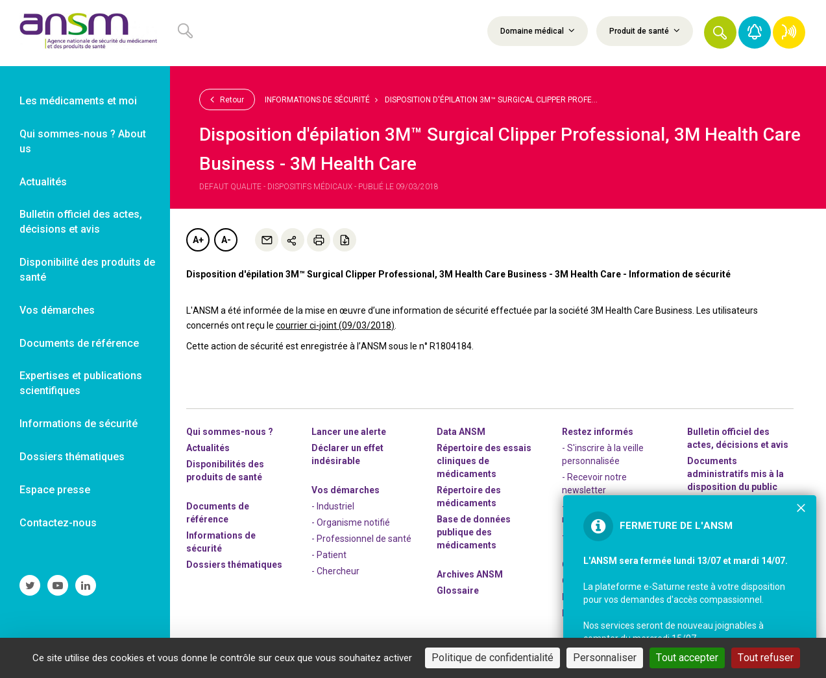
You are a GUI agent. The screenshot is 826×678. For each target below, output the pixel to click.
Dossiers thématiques (234, 564)
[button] (720, 32)
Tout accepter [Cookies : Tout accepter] (687, 657)
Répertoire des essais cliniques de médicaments (484, 461)
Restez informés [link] (597, 432)
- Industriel (332, 506)
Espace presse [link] (54, 490)
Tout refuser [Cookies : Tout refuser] (766, 657)
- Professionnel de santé (361, 538)
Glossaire (458, 590)
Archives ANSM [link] (470, 574)
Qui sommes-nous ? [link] (229, 432)
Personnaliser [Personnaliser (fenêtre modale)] (605, 657)
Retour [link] (227, 99)
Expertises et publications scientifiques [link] (80, 383)
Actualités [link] (43, 182)
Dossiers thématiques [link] (72, 456)
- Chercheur (335, 571)
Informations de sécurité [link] (78, 423)
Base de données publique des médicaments (474, 532)
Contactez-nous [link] (58, 523)
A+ (198, 240)
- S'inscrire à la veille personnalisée (603, 454)
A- (226, 240)
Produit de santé (644, 30)
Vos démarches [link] (57, 310)
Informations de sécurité (317, 99)
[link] (85, 33)
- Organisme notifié (350, 522)
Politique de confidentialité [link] (492, 657)
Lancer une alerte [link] (348, 432)
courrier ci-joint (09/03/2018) (335, 325)
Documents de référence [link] (79, 343)
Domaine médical (537, 30)
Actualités (208, 448)
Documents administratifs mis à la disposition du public (735, 474)
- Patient (328, 555)
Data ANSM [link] (461, 432)
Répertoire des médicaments (469, 496)
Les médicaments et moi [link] (78, 101)
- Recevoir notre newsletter (594, 483)
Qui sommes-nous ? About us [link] (82, 141)
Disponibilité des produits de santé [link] (87, 269)
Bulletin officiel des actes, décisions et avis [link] (80, 221)
